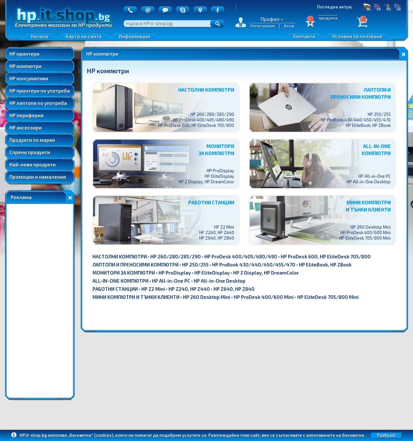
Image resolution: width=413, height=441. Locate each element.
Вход (289, 25)
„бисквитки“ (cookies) (90, 435)
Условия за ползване (357, 36)
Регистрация (262, 25)
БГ (367, 6)
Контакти (304, 36)
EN (377, 6)
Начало (40, 36)
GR (397, 6)
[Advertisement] (40, 301)
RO (387, 6)
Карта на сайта (84, 36)
